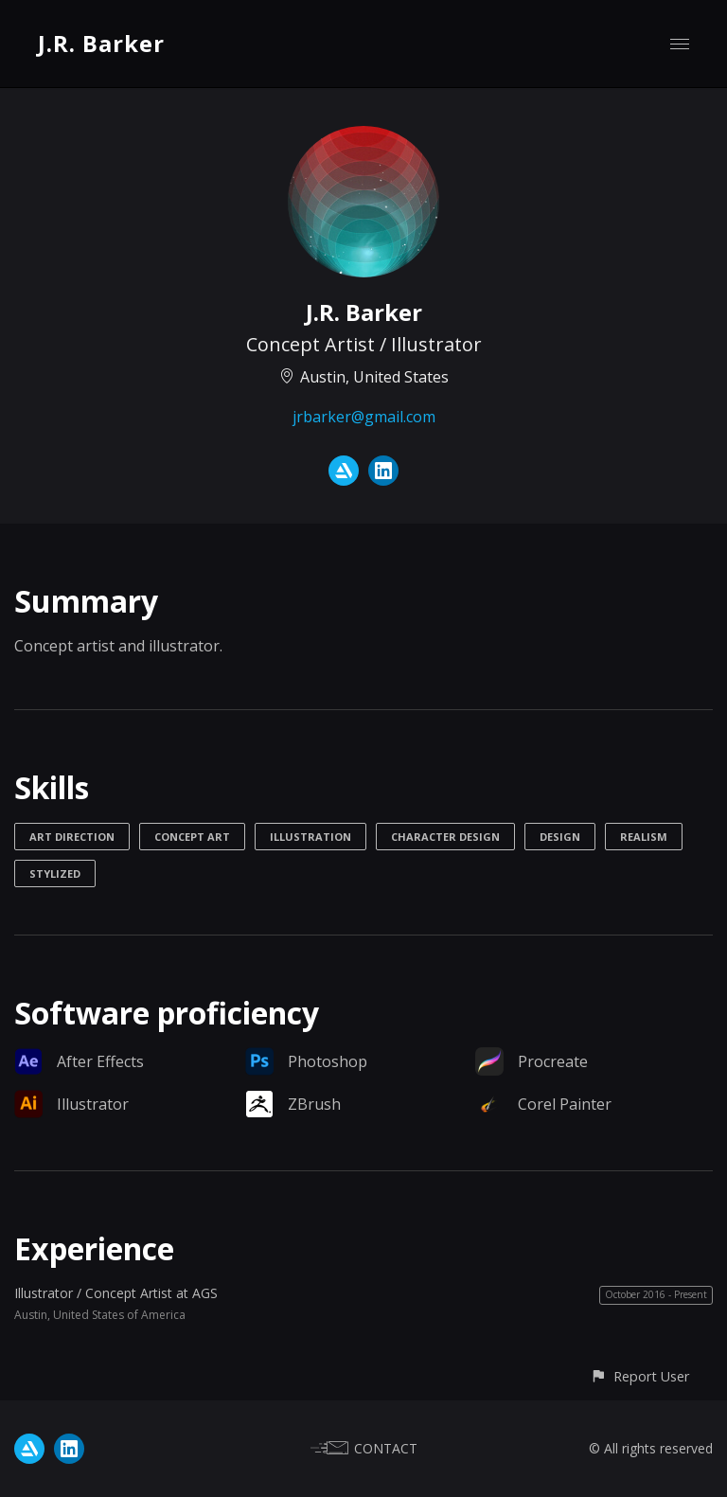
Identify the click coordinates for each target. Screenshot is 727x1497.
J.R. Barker (101, 43)
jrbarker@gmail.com (364, 416)
